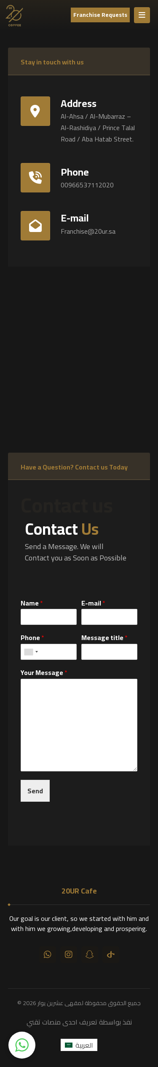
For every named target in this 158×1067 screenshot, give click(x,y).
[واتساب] (47, 954)
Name (32, 603)
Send (35, 790)
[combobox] (30, 651)
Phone (32, 637)
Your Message (44, 672)
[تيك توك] (110, 954)
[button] (21, 1045)
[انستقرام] (68, 954)
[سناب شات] (89, 954)
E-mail (93, 603)
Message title (104, 637)
